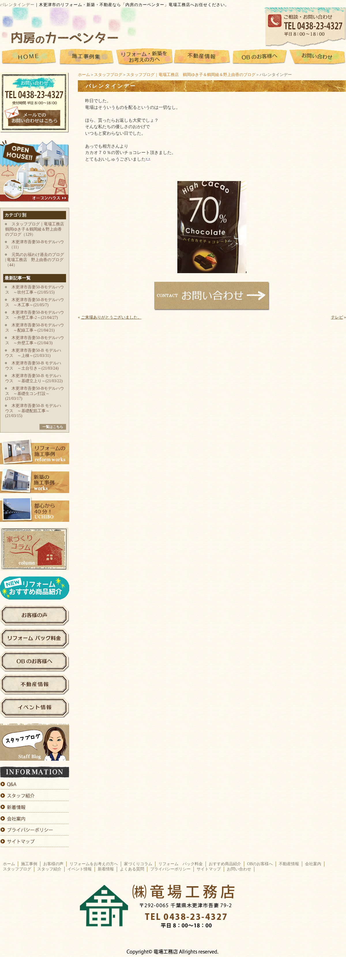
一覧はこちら (52, 427)
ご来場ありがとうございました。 (111, 317)
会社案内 (313, 864)
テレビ (337, 317)
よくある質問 (132, 869)
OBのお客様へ (260, 864)
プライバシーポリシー (170, 869)
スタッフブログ (108, 75)
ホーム (84, 75)
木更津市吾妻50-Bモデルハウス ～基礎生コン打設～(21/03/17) (34, 393)
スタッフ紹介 (49, 869)
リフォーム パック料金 (180, 864)
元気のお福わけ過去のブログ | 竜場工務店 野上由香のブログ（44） (34, 259)
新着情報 (106, 869)
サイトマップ (209, 869)
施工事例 (29, 864)
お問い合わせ (239, 869)
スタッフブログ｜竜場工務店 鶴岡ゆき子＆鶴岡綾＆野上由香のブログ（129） (36, 229)
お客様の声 (53, 864)
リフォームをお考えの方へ (93, 864)
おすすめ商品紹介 (225, 864)
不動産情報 (289, 864)
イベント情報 (79, 869)
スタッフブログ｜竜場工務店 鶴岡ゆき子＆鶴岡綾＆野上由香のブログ (190, 75)
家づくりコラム (138, 864)
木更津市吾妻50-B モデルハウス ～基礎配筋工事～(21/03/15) (33, 411)
